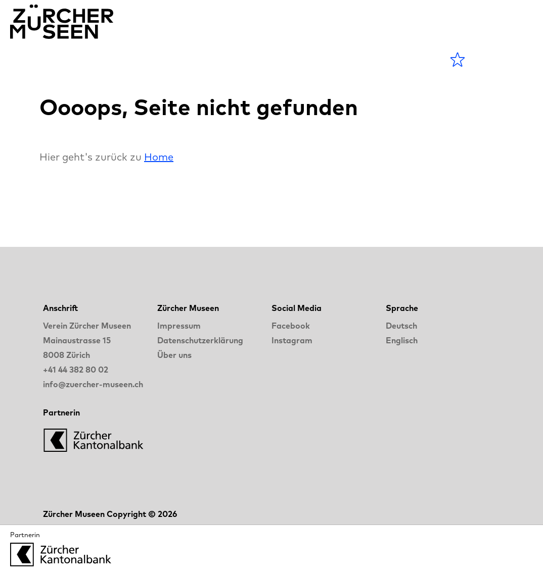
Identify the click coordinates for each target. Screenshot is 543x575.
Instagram (292, 340)
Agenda (129, 59)
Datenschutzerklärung (200, 340)
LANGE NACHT (326, 59)
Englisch (402, 340)
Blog (248, 59)
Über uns (174, 355)
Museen (193, 59)
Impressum (179, 326)
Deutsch (401, 326)
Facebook (291, 326)
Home (158, 156)
